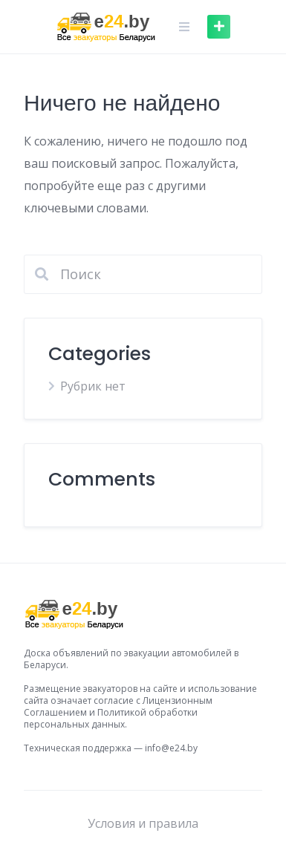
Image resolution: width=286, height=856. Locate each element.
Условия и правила (143, 823)
